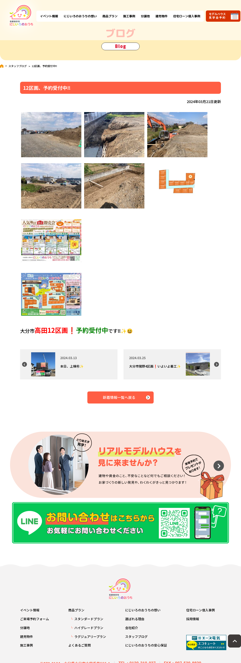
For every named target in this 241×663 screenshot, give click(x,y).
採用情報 (192, 621)
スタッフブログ (17, 66)
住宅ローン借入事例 (183, 12)
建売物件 (158, 12)
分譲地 (141, 12)
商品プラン (106, 12)
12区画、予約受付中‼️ (44, 66)
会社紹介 (131, 630)
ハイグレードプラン (88, 630)
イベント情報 (45, 12)
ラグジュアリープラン (90, 639)
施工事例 (125, 12)
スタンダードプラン (88, 621)
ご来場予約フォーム (34, 621)
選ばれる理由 (134, 621)
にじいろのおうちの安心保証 (146, 648)
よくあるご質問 (79, 648)
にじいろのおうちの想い (76, 12)
